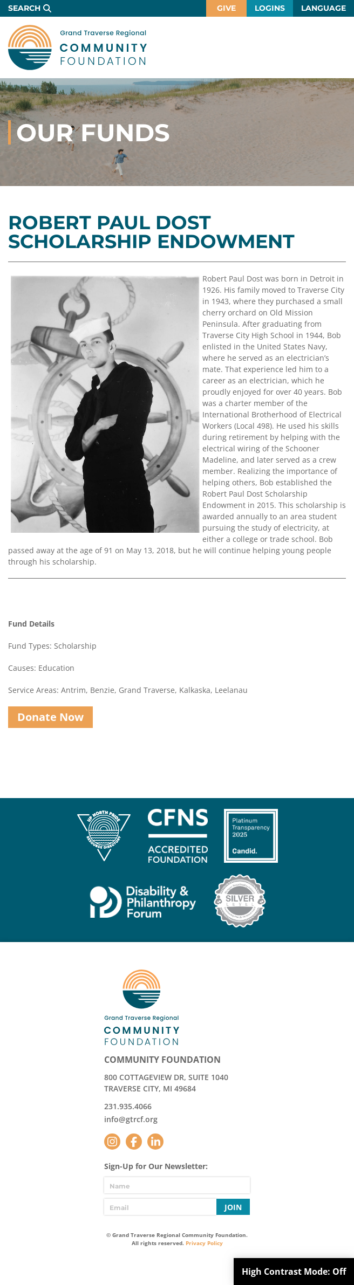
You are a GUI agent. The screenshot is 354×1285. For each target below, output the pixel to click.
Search (24, 8)
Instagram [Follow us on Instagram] (112, 1141)
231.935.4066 (128, 1106)
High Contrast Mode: (294, 1271)
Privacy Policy (204, 1243)
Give (226, 8)
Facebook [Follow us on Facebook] (134, 1141)
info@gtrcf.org (131, 1119)
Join (233, 1207)
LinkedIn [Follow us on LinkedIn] (155, 1141)
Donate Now (50, 717)
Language (323, 8)
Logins (270, 8)
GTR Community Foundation (77, 47)
